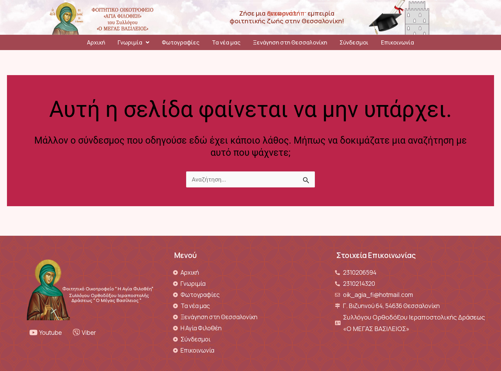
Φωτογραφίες (180, 42)
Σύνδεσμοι (354, 42)
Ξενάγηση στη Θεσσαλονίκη (290, 42)
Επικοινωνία (397, 42)
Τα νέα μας (226, 42)
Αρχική (96, 42)
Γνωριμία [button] (133, 42)
